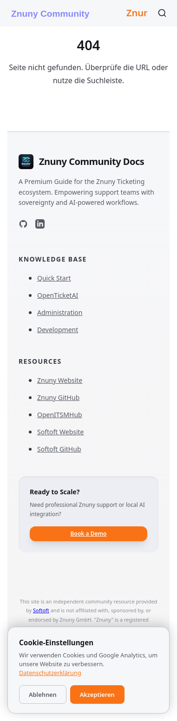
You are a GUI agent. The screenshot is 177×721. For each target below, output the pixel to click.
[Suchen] (162, 13)
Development (57, 329)
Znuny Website (64, 380)
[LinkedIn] (40, 225)
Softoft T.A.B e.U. (72, 655)
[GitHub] (23, 225)
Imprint (68, 673)
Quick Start (54, 278)
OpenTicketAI (61, 295)
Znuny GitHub (62, 397)
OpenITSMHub (64, 414)
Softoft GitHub (63, 449)
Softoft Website (64, 431)
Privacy (98, 673)
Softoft (41, 610)
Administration (59, 312)
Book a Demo (89, 533)
